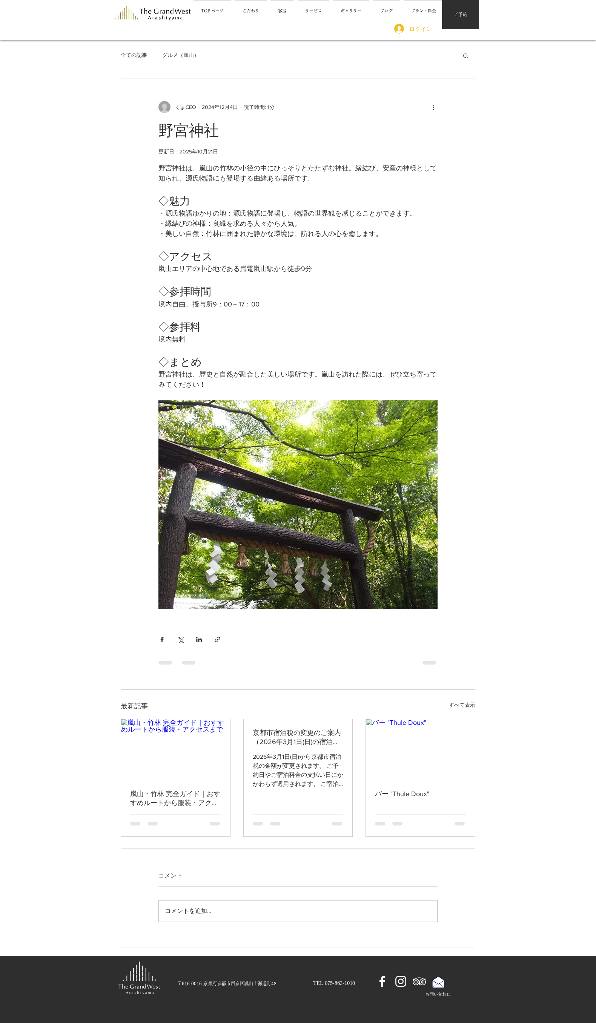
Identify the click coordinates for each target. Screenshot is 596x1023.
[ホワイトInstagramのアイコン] (400, 981)
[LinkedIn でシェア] (199, 639)
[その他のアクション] (433, 107)
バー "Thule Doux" (402, 794)
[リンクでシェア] (217, 639)
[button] (465, 55)
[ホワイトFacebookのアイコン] (382, 981)
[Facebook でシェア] (162, 639)
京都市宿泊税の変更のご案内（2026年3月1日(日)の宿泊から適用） (297, 737)
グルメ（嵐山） (180, 55)
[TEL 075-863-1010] (334, 983)
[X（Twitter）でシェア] (180, 639)
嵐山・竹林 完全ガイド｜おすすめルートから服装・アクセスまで (175, 798)
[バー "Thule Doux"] (420, 749)
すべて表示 (462, 705)
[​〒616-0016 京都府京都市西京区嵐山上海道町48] (227, 983)
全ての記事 (134, 55)
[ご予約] (460, 14)
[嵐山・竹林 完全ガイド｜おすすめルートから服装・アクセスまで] (175, 749)
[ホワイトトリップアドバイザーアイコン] (419, 981)
